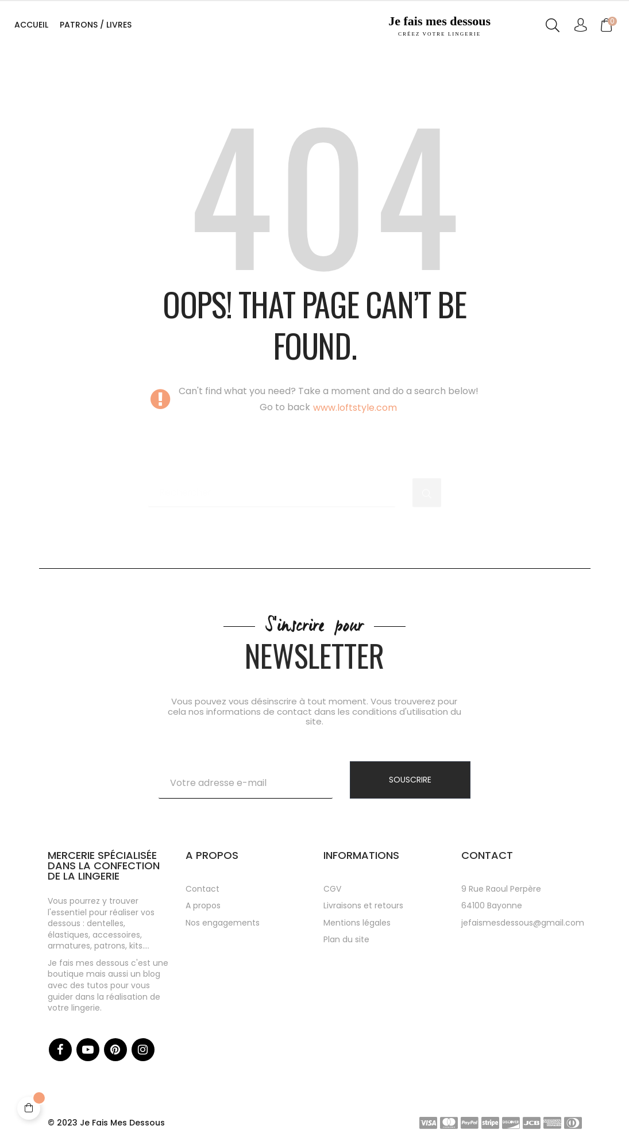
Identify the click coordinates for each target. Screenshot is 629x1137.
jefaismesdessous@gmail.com (522, 922)
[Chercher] (271, 487)
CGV (332, 889)
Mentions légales (357, 922)
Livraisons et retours (363, 905)
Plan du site (346, 939)
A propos (203, 905)
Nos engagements (223, 922)
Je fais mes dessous (439, 25)
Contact (202, 889)
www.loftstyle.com (355, 408)
